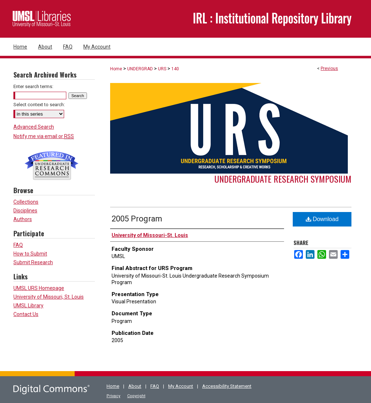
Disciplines (25, 210)
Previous (329, 68)
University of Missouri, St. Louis (48, 297)
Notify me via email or (43, 136)
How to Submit (30, 254)
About (134, 386)
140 (175, 68)
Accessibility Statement (226, 386)
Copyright (136, 396)
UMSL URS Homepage (38, 288)
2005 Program (137, 218)
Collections (25, 202)
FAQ (18, 245)
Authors (22, 219)
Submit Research (33, 262)
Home (116, 68)
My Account (180, 386)
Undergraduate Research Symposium (282, 178)
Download (322, 219)
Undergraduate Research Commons (51, 166)
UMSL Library (28, 305)
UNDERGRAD (140, 68)
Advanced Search (33, 127)
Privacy (113, 396)
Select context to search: (39, 104)
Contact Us (25, 314)
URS (162, 68)
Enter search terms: (33, 86)
